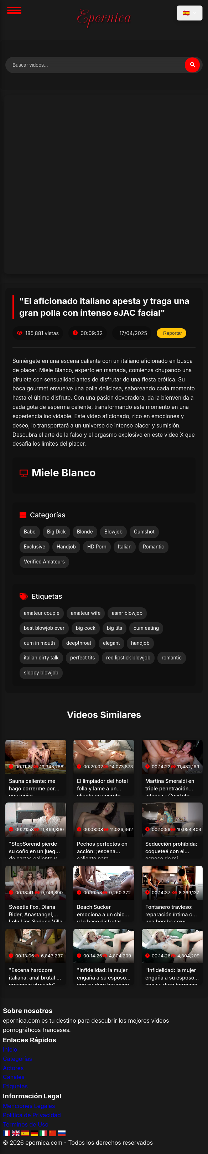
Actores (13, 1068)
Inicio (10, 1049)
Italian (124, 547)
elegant (111, 643)
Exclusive (34, 547)
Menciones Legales (29, 1105)
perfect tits (82, 657)
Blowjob (113, 532)
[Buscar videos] (104, 65)
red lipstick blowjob (128, 657)
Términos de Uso (25, 1124)
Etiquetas (15, 1086)
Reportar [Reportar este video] (172, 333)
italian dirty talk (41, 657)
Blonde (85, 532)
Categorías (17, 1058)
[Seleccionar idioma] (190, 13)
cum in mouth (39, 643)
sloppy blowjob (41, 672)
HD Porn (96, 547)
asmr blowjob (127, 613)
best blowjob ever (44, 628)
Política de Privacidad (32, 1115)
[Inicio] (104, 20)
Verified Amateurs (44, 562)
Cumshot (144, 532)
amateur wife (85, 613)
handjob (140, 643)
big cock (85, 628)
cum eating (146, 628)
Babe (30, 532)
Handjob (66, 547)
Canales (14, 1076)
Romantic (153, 547)
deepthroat (78, 643)
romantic (172, 657)
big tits (114, 628)
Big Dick (56, 532)
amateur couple (41, 613)
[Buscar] (192, 64)
